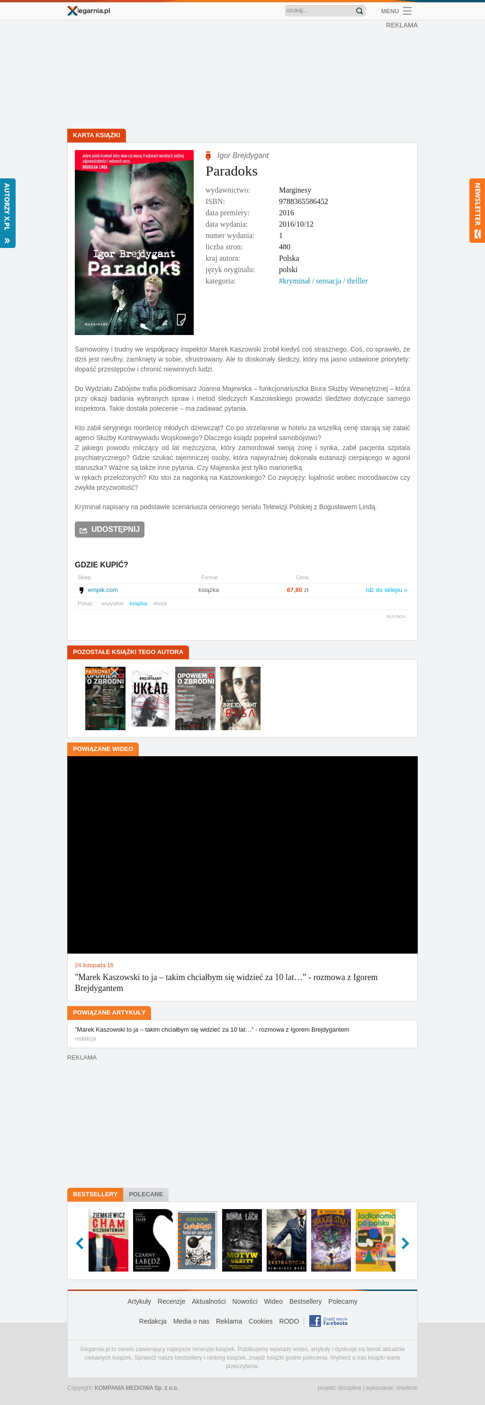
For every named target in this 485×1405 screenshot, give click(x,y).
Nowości (245, 1301)
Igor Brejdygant (243, 155)
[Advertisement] (244, 75)
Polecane (146, 1194)
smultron (407, 1388)
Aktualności (209, 1301)
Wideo (273, 1301)
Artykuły (139, 1301)
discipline (349, 1388)
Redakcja (153, 1321)
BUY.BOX (396, 616)
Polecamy (342, 1301)
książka (138, 603)
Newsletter (477, 210)
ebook (160, 603)
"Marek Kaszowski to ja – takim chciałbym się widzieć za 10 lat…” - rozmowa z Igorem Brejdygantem (242, 1034)
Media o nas (191, 1321)
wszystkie (112, 603)
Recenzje (171, 1301)
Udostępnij (115, 529)
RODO (289, 1321)
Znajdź (359, 11)
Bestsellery (95, 1194)
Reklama (229, 1321)
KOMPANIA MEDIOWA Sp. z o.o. (137, 1388)
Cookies (261, 1321)
